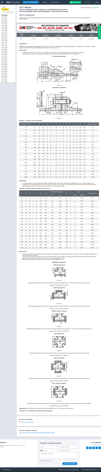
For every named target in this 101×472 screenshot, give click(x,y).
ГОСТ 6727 (4, 37)
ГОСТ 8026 (4, 49)
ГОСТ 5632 (4, 20)
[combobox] (42, 450)
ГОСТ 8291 (4, 61)
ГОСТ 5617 (4, 18)
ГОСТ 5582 (4, 17)
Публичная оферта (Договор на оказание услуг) (12, 445)
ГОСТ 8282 (4, 59)
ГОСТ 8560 (4, 69)
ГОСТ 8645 (4, 75)
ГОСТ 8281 (4, 58)
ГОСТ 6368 (4, 30)
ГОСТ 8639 (4, 73)
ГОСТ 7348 (4, 39)
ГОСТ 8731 (4, 78)
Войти (97, 2)
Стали (3, 7)
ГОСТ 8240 (4, 54)
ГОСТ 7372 (4, 42)
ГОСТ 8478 (4, 63)
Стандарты (5, 9)
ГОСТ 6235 (4, 29)
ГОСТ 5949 (4, 22)
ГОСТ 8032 (4, 51)
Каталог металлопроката (30, 2)
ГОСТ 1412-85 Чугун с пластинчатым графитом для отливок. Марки (37, 432)
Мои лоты (87, 2)
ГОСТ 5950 (4, 23)
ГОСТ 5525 (4, 15)
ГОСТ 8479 (4, 64)
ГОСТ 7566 (4, 47)
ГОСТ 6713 (4, 35)
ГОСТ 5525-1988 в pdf (26, 422)
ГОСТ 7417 (4, 44)
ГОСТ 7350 (4, 40)
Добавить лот (75, 2)
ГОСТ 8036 (4, 52)
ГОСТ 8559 (4, 68)
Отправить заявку (99, 32)
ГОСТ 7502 (4, 46)
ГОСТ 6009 (4, 27)
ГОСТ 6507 (4, 32)
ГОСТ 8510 (4, 66)
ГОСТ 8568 (4, 71)
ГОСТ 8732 (4, 80)
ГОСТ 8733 (4, 81)
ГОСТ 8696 (4, 76)
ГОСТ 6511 (4, 34)
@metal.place (97, 444)
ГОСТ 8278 (4, 56)
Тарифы (2, 446)
